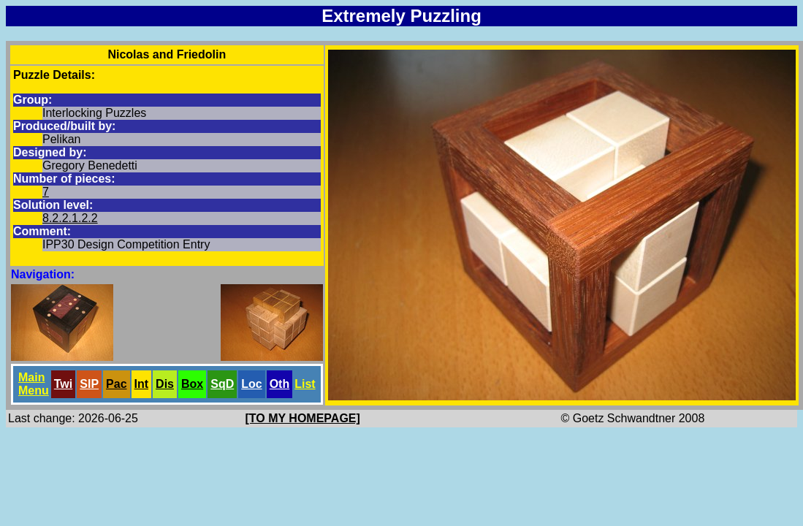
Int (141, 384)
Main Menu (33, 384)
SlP (89, 384)
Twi (63, 384)
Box (192, 384)
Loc (251, 384)
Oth (280, 384)
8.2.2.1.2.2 (70, 218)
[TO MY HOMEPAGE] (303, 418)
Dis (165, 384)
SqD (222, 384)
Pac (116, 384)
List (304, 384)
